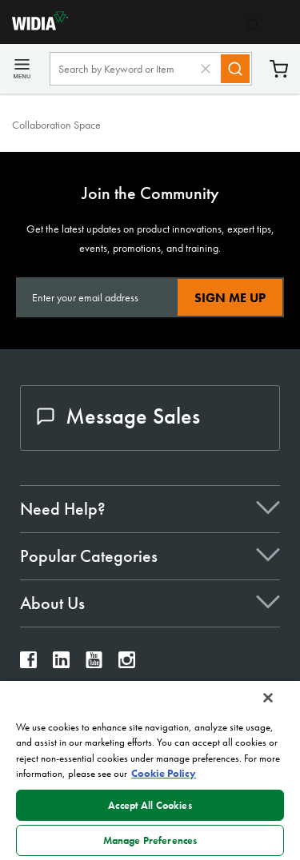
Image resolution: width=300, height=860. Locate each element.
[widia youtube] (94, 663)
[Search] (235, 68)
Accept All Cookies (149, 805)
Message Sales (118, 416)
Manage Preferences (150, 840)
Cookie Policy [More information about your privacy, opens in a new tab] (163, 773)
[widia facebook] (28, 663)
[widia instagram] (126, 663)
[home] (34, 26)
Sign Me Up (230, 297)
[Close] (268, 698)
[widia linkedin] (61, 663)
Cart (279, 69)
